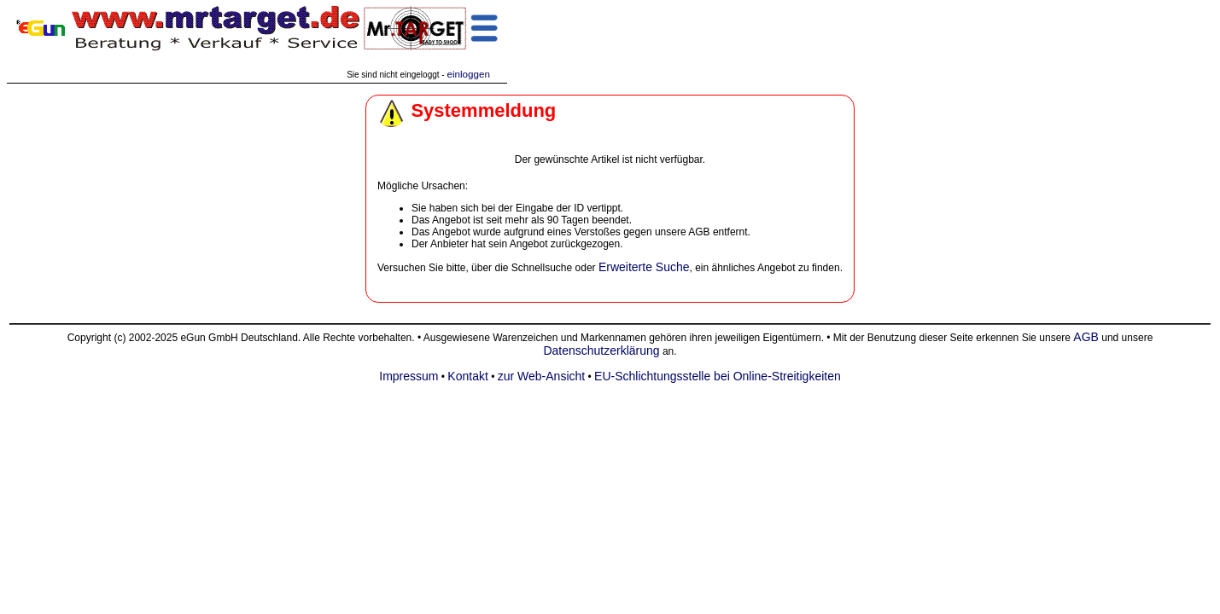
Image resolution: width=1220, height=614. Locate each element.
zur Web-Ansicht (541, 376)
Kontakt (467, 376)
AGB (1086, 337)
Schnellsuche (541, 268)
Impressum (408, 376)
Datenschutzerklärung (601, 350)
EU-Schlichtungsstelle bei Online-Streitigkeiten (717, 376)
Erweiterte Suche (644, 267)
